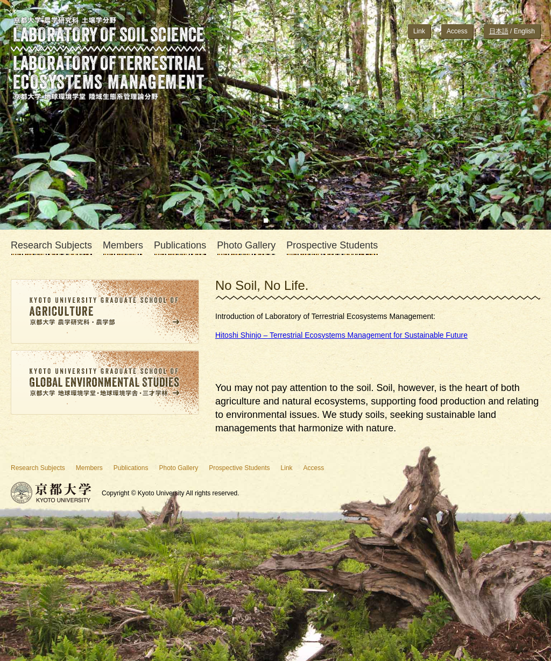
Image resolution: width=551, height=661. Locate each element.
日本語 (498, 31)
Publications (180, 245)
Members (123, 245)
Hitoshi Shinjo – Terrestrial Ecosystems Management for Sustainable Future (341, 335)
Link (419, 31)
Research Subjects (51, 245)
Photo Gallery (246, 245)
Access (457, 31)
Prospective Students (332, 245)
